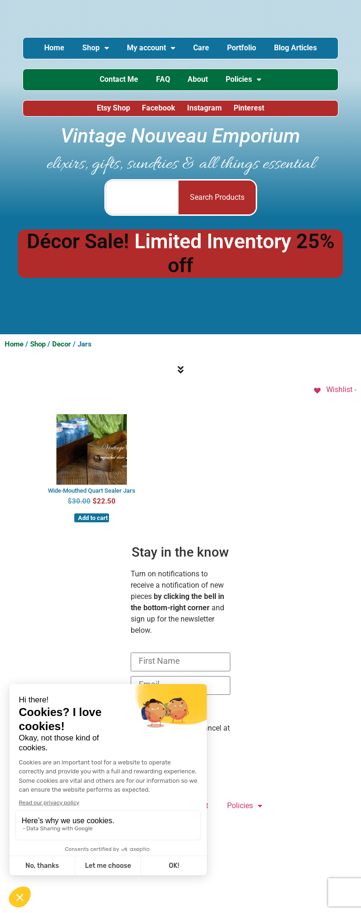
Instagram (205, 109)
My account (150, 48)
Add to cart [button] (93, 519)
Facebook (158, 109)
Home (52, 48)
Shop (94, 48)
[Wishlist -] (334, 391)
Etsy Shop (113, 109)
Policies (245, 80)
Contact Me (117, 80)
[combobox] (142, 199)
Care (202, 48)
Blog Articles (297, 48)
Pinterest (250, 109)
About (198, 80)
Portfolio (243, 48)
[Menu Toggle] (181, 372)
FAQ (163, 80)
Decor (61, 345)
